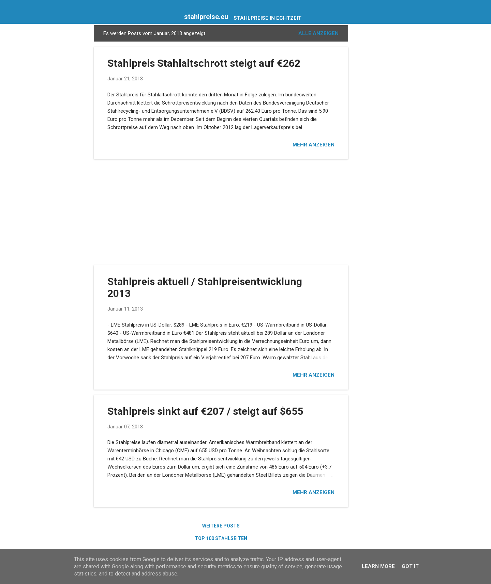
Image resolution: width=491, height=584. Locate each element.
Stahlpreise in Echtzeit (267, 18)
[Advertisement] (375, 127)
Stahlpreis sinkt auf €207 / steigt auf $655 (205, 411)
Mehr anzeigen (313, 145)
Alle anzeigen (318, 33)
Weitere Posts (221, 525)
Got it (410, 566)
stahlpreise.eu (206, 17)
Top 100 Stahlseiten (221, 538)
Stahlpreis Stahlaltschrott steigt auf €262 (203, 63)
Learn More (378, 566)
